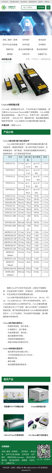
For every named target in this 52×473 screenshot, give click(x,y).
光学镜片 (26, 40)
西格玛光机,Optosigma (10, 50)
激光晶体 (42, 40)
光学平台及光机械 (9, 45)
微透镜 (10, 54)
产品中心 (35, 59)
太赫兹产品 (42, 54)
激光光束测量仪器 (25, 49)
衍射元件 (26, 54)
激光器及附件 (42, 49)
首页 (28, 59)
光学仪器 (26, 45)
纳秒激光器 (45, 59)
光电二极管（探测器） (9, 40)
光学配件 (42, 45)
